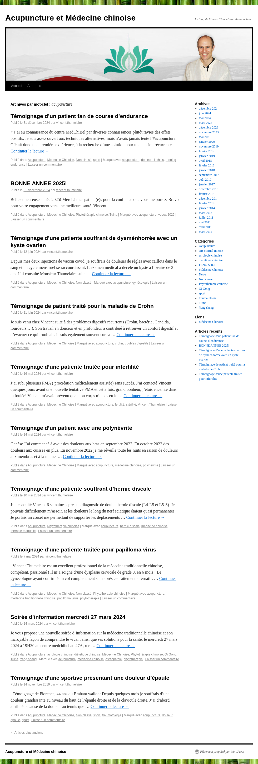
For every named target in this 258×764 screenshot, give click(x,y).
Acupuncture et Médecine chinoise (70, 17)
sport (96, 160)
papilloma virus (67, 598)
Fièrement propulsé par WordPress (222, 751)
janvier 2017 (207, 184)
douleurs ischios (152, 160)
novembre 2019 (209, 146)
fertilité (119, 404)
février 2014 (207, 203)
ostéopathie (114, 659)
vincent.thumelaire (69, 123)
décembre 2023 (209, 127)
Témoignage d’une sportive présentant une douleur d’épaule (90, 678)
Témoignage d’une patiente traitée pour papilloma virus (83, 549)
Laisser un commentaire (45, 164)
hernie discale (130, 526)
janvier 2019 (207, 156)
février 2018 (207, 165)
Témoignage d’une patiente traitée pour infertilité (75, 367)
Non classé (83, 160)
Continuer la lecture (30, 151)
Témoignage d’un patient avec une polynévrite (71, 428)
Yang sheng (28, 659)
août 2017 (205, 179)
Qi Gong (170, 654)
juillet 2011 (206, 217)
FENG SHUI (207, 265)
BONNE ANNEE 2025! (39, 183)
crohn (119, 343)
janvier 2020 (207, 142)
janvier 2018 (207, 170)
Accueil (16, 86)
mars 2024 (205, 123)
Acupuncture (36, 160)
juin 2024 (205, 113)
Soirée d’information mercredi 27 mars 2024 (68, 617)
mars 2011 (205, 232)
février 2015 (207, 194)
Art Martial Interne (211, 251)
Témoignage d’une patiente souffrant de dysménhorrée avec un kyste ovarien (222, 355)
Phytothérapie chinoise (92, 214)
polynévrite (150, 465)
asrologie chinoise (59, 654)
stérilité (131, 404)
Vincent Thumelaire (151, 404)
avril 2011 (205, 227)
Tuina (113, 214)
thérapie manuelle (23, 531)
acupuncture (130, 160)
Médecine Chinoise (60, 160)
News (202, 274)
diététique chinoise (87, 654)
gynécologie (140, 282)
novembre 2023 (209, 132)
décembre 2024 (209, 108)
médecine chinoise (128, 465)
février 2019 (207, 151)
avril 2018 (205, 160)
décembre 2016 (209, 189)
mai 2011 (205, 222)
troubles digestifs (136, 343)
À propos (34, 86)
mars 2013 (205, 213)
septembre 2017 (209, 175)
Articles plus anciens (27, 733)
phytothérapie (89, 598)
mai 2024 (205, 118)
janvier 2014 (207, 208)
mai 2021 (205, 137)
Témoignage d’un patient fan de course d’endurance (79, 116)
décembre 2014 (209, 198)
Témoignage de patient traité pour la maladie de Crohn (82, 306)
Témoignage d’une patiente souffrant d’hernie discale (81, 489)
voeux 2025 (166, 214)
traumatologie (111, 715)
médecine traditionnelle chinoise (33, 598)
